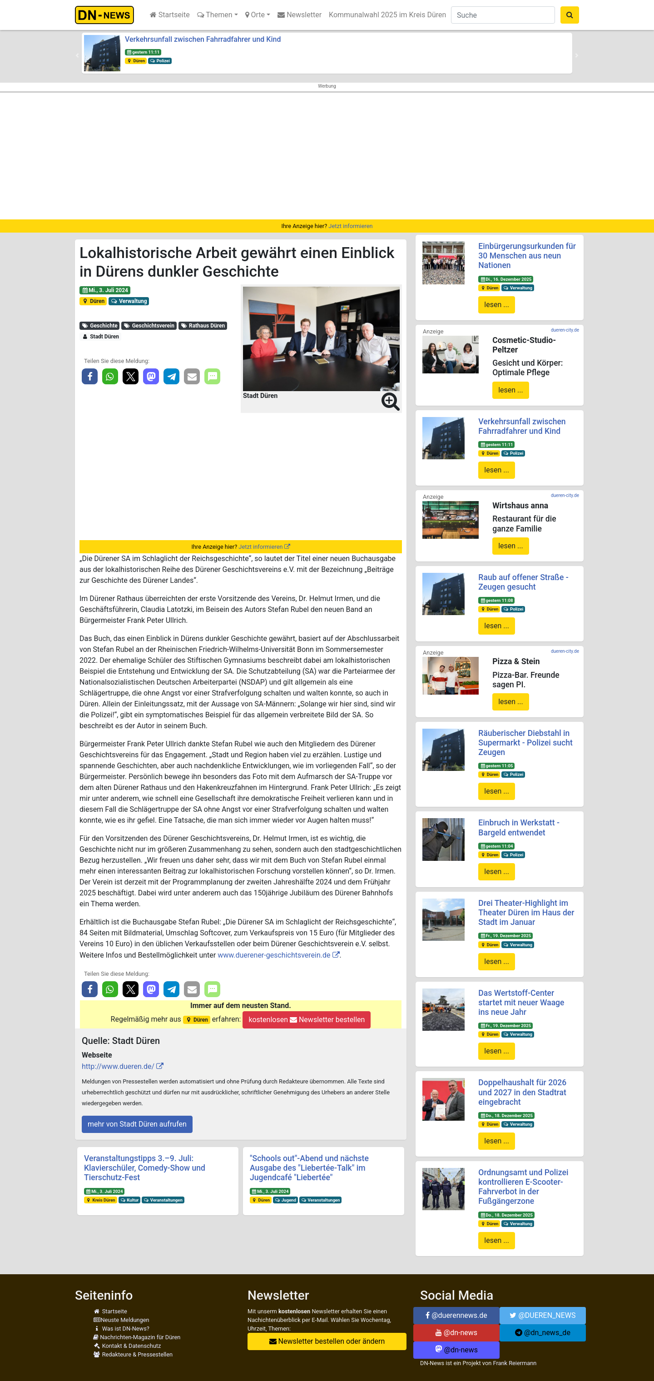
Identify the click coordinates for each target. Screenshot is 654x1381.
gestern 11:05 (496, 765)
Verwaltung (129, 301)
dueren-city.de (565, 330)
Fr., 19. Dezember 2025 (505, 935)
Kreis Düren (100, 1199)
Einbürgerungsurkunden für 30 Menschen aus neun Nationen (527, 256)
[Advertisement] (327, 155)
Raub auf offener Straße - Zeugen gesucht (523, 582)
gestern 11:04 (496, 846)
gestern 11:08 (496, 600)
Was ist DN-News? (121, 1328)
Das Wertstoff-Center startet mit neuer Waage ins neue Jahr (521, 1003)
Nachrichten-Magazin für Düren (136, 1337)
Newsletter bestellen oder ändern (327, 1341)
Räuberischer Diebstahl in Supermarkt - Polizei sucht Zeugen (525, 743)
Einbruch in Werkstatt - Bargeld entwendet (519, 827)
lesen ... (496, 304)
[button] (77, 55)
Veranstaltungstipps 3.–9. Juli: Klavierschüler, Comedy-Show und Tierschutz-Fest (144, 1168)
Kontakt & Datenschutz (127, 1345)
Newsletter (299, 14)
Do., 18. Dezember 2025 (506, 1115)
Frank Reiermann (515, 1363)
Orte (255, 14)
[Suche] (503, 15)
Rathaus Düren (203, 326)
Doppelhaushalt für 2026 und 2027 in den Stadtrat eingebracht (522, 1092)
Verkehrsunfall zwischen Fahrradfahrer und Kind (203, 39)
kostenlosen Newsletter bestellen (306, 1019)
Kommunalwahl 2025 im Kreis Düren (387, 14)
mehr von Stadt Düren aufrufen (137, 1124)
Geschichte (100, 326)
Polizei (160, 60)
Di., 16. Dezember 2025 (505, 279)
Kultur (129, 1199)
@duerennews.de (456, 1315)
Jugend (285, 1199)
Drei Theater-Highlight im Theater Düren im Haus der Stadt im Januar (526, 913)
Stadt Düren (100, 336)
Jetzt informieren (350, 226)
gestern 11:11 (143, 52)
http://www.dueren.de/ (118, 1066)
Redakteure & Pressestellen (133, 1354)
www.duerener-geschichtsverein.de (274, 955)
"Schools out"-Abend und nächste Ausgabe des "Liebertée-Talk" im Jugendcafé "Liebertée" (309, 1168)
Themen (215, 14)
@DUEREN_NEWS (542, 1315)
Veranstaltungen (163, 1199)
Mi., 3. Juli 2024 (105, 290)
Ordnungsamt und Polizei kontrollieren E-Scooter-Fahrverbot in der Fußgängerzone (523, 1187)
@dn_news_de (542, 1332)
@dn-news (456, 1332)
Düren (136, 60)
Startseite (170, 14)
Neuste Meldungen (121, 1319)
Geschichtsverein (149, 326)
